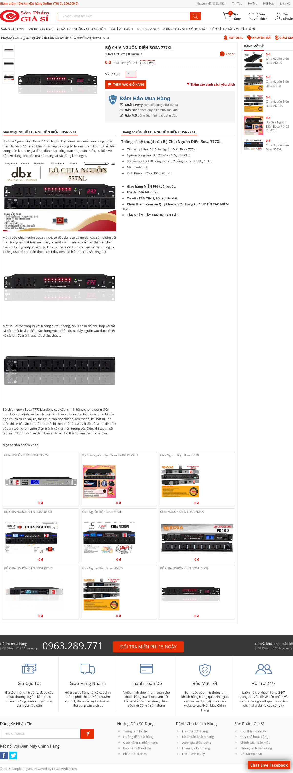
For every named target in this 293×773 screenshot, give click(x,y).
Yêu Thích (263, 16)
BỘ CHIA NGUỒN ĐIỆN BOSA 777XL (184, 568)
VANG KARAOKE (13, 29)
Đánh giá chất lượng (196, 742)
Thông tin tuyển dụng (256, 748)
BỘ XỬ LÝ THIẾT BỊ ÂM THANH (72, 37)
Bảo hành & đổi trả (137, 748)
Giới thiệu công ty (253, 731)
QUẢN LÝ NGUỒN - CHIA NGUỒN (81, 29)
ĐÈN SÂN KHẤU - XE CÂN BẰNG (233, 29)
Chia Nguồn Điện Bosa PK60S (277, 61)
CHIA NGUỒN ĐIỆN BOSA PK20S (26, 455)
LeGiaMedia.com (64, 768)
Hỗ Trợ (252, 3)
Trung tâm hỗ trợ (135, 731)
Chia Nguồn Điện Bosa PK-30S (102, 568)
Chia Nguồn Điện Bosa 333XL (102, 512)
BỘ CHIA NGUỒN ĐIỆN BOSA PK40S (28, 568)
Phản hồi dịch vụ (135, 754)
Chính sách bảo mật (255, 742)
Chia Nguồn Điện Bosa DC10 (179, 455)
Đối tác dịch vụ (251, 754)
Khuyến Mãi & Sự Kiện (211, 3)
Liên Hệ (285, 3)
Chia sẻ (227, 54)
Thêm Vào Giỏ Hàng (126, 84)
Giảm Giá (284, 37)
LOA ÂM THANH (121, 29)
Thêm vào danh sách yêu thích (211, 84)
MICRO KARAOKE (40, 29)
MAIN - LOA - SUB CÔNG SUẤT (184, 29)
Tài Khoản (288, 16)
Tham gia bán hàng (196, 748)
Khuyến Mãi (259, 37)
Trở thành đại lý (193, 754)
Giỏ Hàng (237, 16)
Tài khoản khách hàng (198, 736)
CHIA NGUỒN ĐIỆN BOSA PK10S (182, 512)
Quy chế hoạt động (254, 736)
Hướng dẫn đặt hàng (138, 736)
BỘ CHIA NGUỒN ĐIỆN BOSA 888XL (28, 512)
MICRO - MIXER (148, 29)
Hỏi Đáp (268, 3)
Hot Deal (233, 37)
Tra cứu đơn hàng (195, 731)
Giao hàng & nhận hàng (140, 742)
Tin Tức (237, 3)
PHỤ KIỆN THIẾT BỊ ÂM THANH (23, 37)
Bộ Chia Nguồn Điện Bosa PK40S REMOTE (110, 455)
